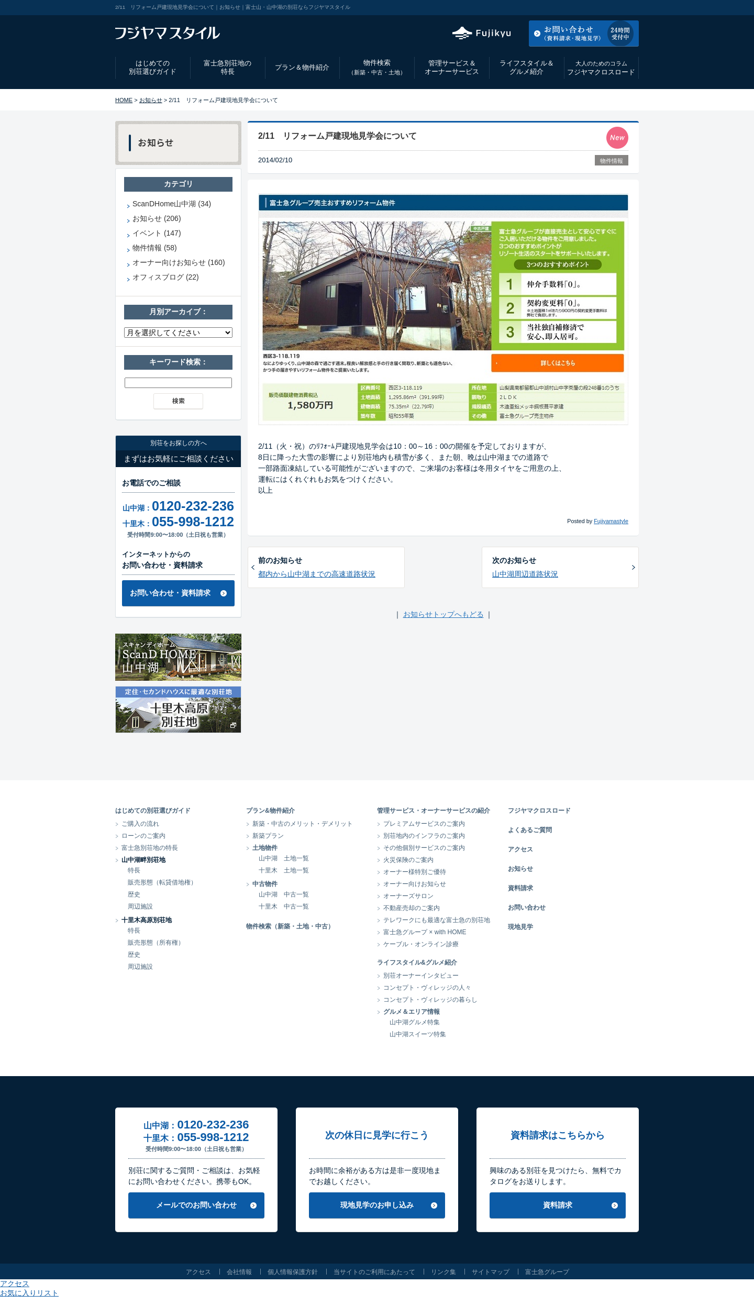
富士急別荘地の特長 (227, 67)
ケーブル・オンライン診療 (421, 944)
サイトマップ (490, 1272)
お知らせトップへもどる (443, 614)
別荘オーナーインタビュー (421, 975)
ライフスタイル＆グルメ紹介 (527, 67)
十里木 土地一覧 (284, 870)
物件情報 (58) (154, 248)
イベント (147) (156, 233)
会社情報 (239, 1272)
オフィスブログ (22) (165, 277)
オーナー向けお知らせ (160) (178, 262)
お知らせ (150, 100)
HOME (123, 100)
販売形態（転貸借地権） (162, 882)
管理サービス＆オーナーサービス (452, 67)
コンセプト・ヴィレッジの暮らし (430, 999)
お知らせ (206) (156, 218)
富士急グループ (547, 1272)
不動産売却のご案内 (411, 908)
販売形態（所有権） (156, 942)
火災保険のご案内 (408, 860)
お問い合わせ (527, 907)
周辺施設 (140, 906)
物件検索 (377, 67)
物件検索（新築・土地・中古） (290, 926)
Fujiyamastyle (611, 521)
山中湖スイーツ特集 (418, 1034)
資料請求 (520, 888)
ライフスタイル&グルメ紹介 (417, 962)
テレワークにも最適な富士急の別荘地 (436, 920)
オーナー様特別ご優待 (414, 872)
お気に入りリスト (610, 7)
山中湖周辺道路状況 (525, 574)
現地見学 (520, 927)
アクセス (554, 7)
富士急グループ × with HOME (425, 932)
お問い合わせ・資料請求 (170, 593)
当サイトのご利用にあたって (374, 1272)
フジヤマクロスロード (601, 68)
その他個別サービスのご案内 (424, 847)
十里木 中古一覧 (284, 906)
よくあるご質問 (530, 830)
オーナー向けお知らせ (414, 884)
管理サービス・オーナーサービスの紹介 (433, 810)
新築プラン (268, 835)
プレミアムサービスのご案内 (424, 823)
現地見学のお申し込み (377, 1205)
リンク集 (443, 1272)
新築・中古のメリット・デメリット (302, 823)
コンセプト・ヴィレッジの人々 (427, 987)
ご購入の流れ (140, 823)
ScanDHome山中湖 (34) (171, 204)
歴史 (134, 894)
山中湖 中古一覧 (284, 894)
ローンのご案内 (143, 835)
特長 (134, 870)
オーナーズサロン (408, 896)
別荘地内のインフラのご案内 (424, 835)
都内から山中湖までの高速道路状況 (316, 574)
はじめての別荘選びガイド (152, 67)
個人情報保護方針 (293, 1272)
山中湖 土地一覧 (284, 858)
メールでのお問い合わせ (196, 1205)
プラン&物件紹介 (270, 810)
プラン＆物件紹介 (302, 67)
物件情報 (611, 161)
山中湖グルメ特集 (415, 1022)
